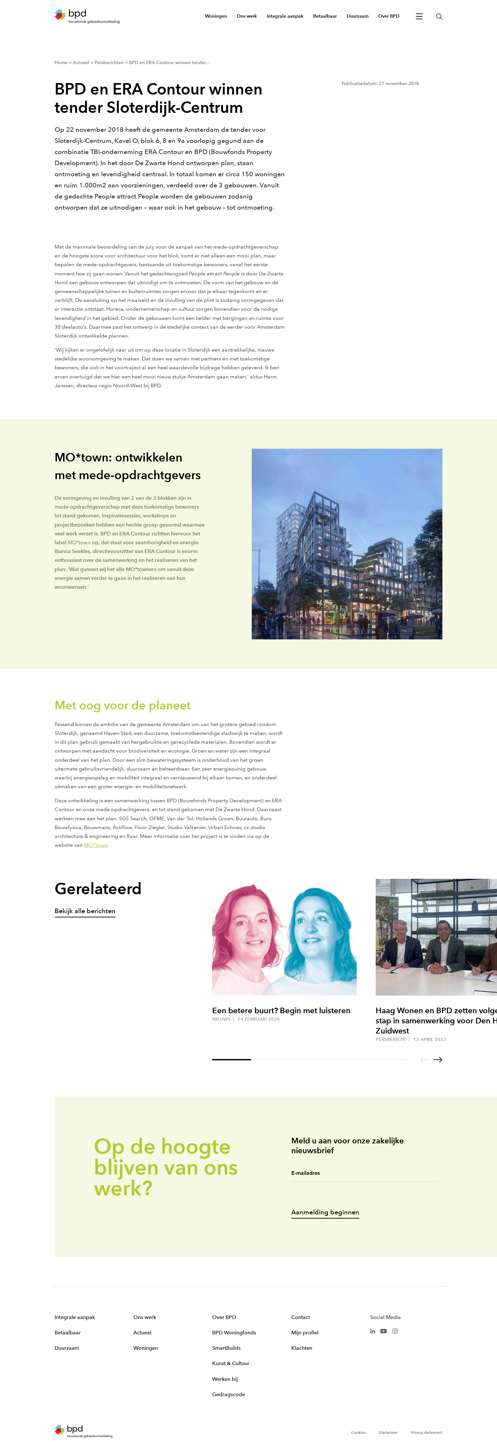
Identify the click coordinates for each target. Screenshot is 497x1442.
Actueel (142, 1332)
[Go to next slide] (438, 1059)
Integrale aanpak (75, 1317)
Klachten (301, 1348)
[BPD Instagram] (395, 1331)
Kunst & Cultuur (230, 1363)
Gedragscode (228, 1394)
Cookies (358, 1432)
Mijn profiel (304, 1332)
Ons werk (144, 1317)
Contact (300, 1317)
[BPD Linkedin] (372, 1331)
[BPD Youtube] (383, 1331)
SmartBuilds (226, 1348)
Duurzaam (67, 1348)
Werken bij (225, 1379)
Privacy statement (426, 1432)
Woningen (145, 1348)
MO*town (95, 845)
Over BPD (224, 1317)
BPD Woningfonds (234, 1332)
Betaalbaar (68, 1332)
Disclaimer (388, 1432)
